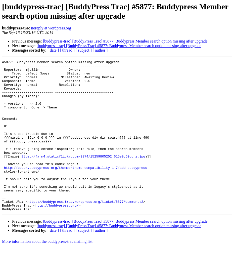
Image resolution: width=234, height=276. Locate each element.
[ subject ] (84, 50)
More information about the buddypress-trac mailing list (47, 271)
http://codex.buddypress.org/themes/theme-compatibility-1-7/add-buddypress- (76, 189)
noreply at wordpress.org (51, 28)
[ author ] (100, 50)
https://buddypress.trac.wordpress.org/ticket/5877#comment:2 (85, 230)
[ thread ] (67, 50)
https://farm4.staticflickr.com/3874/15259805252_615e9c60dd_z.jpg (82, 176)
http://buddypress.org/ (57, 234)
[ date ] (53, 50)
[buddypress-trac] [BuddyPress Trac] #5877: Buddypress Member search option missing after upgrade (125, 41)
